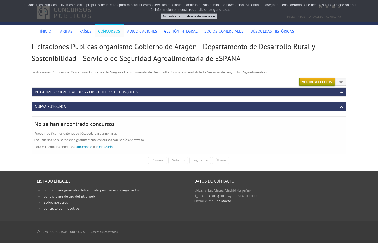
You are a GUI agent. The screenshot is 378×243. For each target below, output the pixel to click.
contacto (224, 201)
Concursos (109, 31)
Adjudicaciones (142, 31)
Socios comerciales (224, 31)
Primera (157, 160)
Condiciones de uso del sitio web (69, 196)
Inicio (45, 31)
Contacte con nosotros (62, 208)
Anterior (178, 160)
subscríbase (84, 147)
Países (85, 31)
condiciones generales (210, 8)
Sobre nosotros (56, 202)
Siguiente (200, 160)
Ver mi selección (317, 82)
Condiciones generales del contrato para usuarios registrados (92, 190)
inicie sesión (104, 147)
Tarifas (65, 31)
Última (220, 160)
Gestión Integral (181, 31)
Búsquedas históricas (272, 31)
